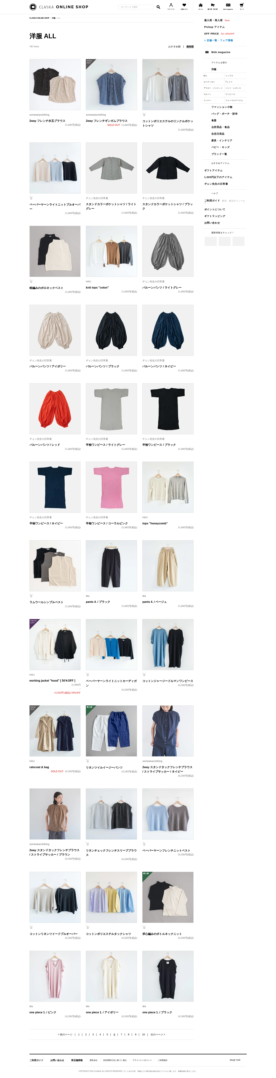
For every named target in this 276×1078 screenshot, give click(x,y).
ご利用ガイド (224, 201)
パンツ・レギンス (233, 88)
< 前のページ (65, 1034)
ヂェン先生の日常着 (216, 183)
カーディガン (209, 82)
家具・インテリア (222, 140)
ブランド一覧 (219, 154)
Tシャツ (229, 82)
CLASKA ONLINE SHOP (39, 18)
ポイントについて (214, 209)
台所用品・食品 (220, 127)
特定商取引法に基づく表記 (115, 1060)
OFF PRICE (219, 33)
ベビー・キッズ (220, 147)
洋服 (214, 69)
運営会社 (93, 1060)
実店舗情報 (77, 1060)
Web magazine (221, 52)
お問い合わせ (212, 222)
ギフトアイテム (213, 170)
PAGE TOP (235, 1060)
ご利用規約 (162, 1060)
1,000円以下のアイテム (218, 177)
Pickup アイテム (214, 27)
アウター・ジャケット (213, 88)
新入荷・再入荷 (217, 20)
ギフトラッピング (214, 216)
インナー (207, 100)
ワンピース (230, 94)
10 (143, 1034)
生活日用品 (218, 133)
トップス (229, 76)
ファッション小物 (222, 107)
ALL (205, 76)
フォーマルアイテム (234, 100)
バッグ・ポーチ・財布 (224, 113)
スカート (207, 94)
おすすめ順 (174, 46)
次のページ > (158, 1034)
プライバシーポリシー (142, 1060)
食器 (214, 120)
